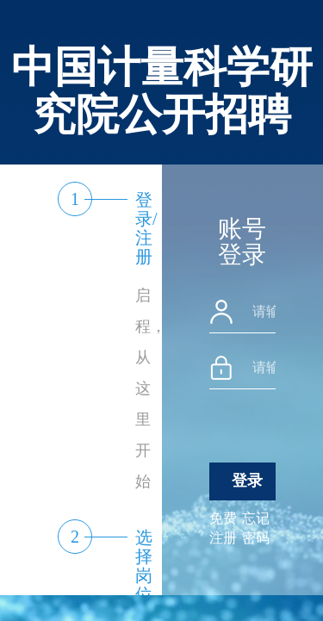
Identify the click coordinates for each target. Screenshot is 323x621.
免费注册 (223, 528)
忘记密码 (256, 528)
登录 (247, 480)
